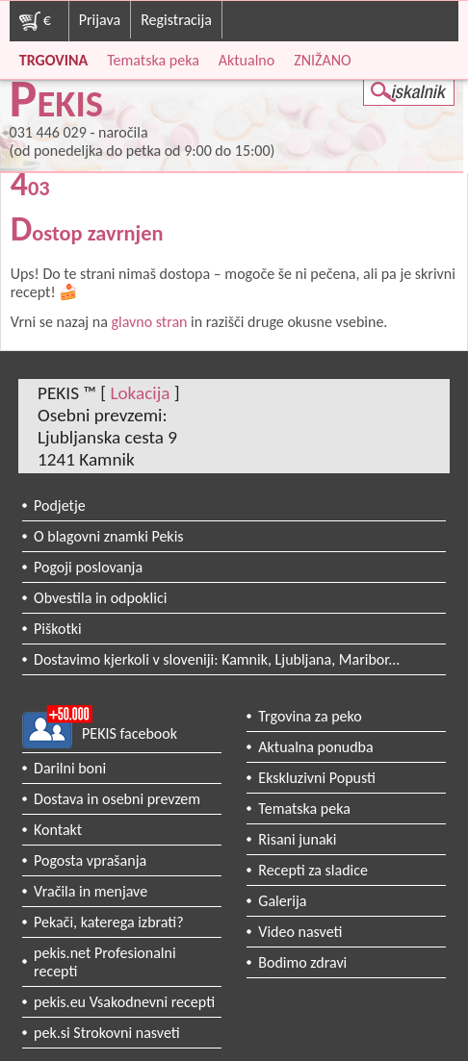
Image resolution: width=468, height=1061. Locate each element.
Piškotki (58, 628)
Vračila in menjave (90, 891)
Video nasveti (300, 931)
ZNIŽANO (322, 60)
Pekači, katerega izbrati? (109, 922)
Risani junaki (297, 839)
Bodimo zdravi (302, 962)
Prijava (99, 20)
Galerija (282, 901)
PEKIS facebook (129, 733)
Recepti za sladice (313, 870)
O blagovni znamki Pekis (109, 536)
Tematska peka (153, 60)
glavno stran (149, 322)
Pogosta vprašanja (90, 860)
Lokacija (139, 393)
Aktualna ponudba (315, 747)
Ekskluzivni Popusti (317, 778)
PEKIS (57, 103)
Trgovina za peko (309, 716)
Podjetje (60, 505)
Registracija (176, 20)
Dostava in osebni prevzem (117, 799)
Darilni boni (70, 768)
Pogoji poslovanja (88, 567)
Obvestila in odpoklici (100, 598)
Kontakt (58, 830)
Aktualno (246, 60)
